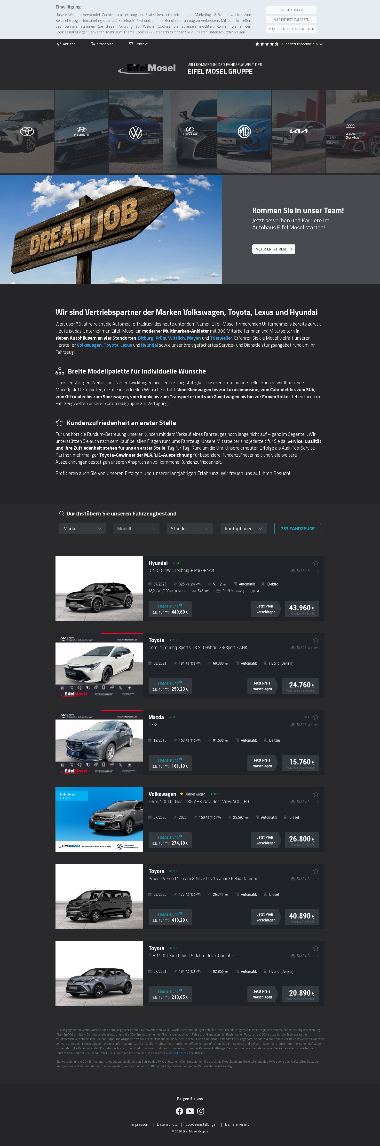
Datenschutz (167, 1124)
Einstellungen (291, 10)
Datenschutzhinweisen (226, 32)
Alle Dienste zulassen (291, 19)
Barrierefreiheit (237, 1124)
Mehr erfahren (273, 249)
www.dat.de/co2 (177, 1053)
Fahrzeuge (298, 528)
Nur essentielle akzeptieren (291, 28)
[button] (82, 528)
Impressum (140, 1124)
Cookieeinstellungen (201, 1124)
